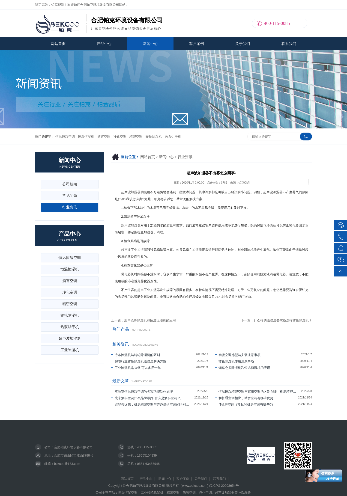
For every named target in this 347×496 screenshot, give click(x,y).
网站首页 (58, 44)
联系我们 (288, 44)
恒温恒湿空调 (65, 136)
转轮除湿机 (154, 136)
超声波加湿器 (131, 225)
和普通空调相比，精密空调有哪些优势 (244, 398)
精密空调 (135, 136)
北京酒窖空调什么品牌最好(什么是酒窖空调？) (146, 398)
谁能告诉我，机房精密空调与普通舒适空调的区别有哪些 (152, 404)
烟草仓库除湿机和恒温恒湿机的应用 (242, 368)
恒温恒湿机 (86, 136)
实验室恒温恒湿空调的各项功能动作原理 (142, 391)
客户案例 (196, 44)
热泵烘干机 (173, 136)
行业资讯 (185, 157)
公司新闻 (69, 184)
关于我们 (242, 44)
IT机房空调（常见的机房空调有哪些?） (245, 404)
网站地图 (245, 492)
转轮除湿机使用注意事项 (234, 361)
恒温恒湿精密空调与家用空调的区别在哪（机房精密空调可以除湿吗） (258, 391)
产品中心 (104, 44)
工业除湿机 (69, 350)
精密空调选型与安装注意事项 (237, 355)
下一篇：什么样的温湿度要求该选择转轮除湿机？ (276, 320)
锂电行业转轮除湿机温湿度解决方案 (138, 361)
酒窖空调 (103, 136)
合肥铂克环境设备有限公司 (73, 447)
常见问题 (69, 196)
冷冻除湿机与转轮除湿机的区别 (135, 355)
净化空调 (120, 136)
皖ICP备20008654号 (224, 485)
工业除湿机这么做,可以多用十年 (136, 368)
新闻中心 (150, 44)
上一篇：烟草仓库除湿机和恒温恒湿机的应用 (143, 320)
